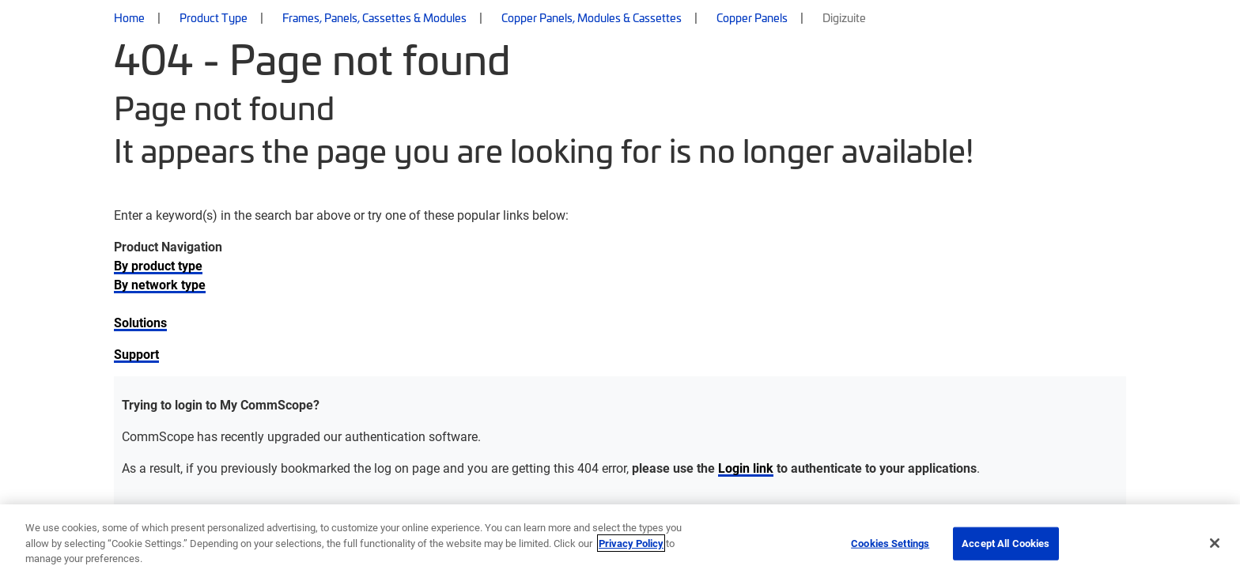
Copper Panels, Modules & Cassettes (591, 17)
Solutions (140, 322)
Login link (745, 467)
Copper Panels (752, 17)
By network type (160, 284)
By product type (158, 265)
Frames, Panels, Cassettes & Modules (374, 17)
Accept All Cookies (1005, 543)
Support (136, 353)
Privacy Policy (631, 543)
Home (129, 17)
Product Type (214, 17)
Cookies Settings (890, 543)
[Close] (1214, 543)
